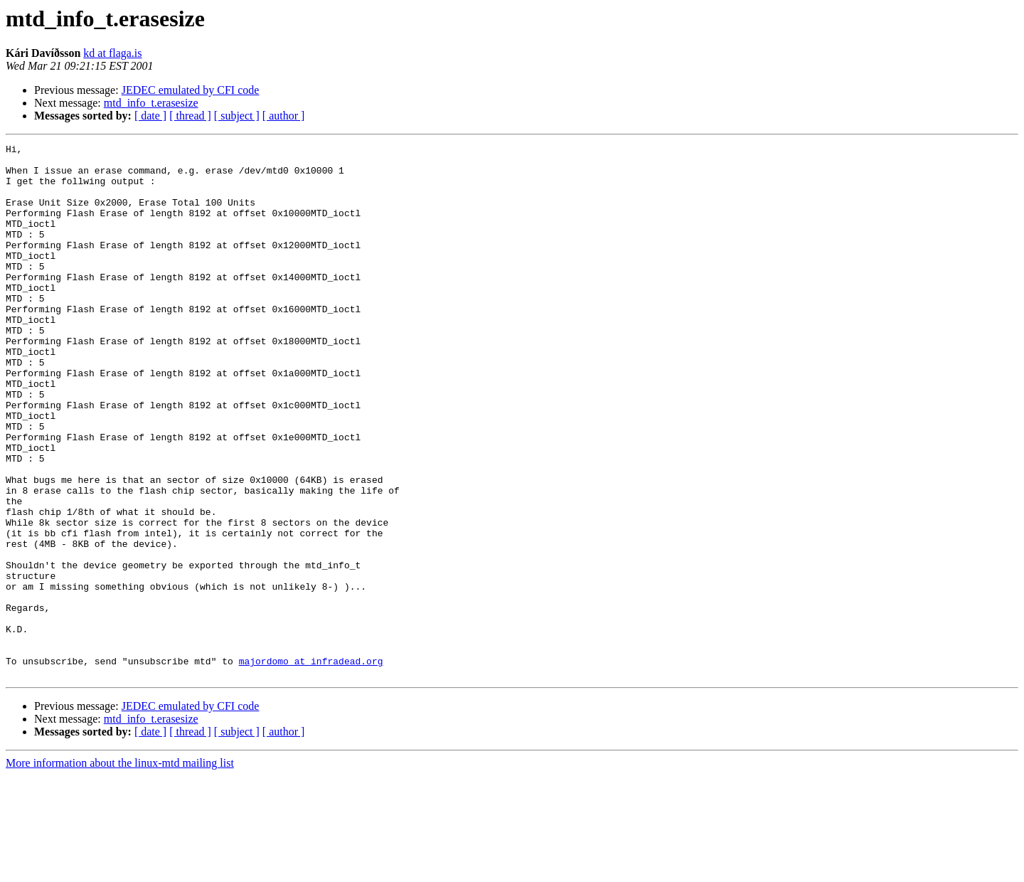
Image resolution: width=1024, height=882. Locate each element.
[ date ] (150, 116)
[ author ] (283, 116)
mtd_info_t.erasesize (151, 103)
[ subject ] (237, 116)
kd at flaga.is (112, 53)
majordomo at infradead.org (311, 765)
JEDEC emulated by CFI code (191, 90)
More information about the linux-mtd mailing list (120, 870)
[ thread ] (190, 116)
